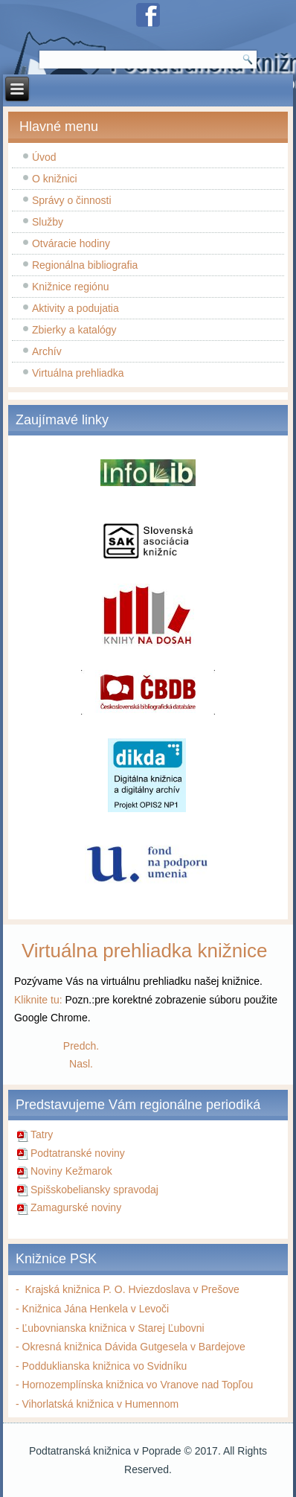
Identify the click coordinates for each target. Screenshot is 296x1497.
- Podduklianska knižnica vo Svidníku (101, 1366)
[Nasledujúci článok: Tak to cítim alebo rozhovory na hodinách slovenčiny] (81, 1064)
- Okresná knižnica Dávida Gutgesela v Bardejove (130, 1347)
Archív (47, 351)
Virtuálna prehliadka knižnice (145, 950)
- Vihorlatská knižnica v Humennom (97, 1404)
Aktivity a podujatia (75, 308)
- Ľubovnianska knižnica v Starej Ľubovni (110, 1328)
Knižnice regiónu (70, 287)
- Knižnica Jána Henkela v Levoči (92, 1309)
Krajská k (43, 1289)
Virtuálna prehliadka (78, 373)
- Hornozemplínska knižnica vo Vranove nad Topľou (134, 1385)
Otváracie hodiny (71, 243)
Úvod (44, 157)
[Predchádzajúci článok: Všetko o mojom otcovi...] (81, 1046)
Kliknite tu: (38, 1000)
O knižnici (54, 179)
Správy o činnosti (72, 200)
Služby (47, 222)
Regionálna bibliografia (85, 265)
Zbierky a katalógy (74, 330)
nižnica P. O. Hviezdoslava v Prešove (153, 1289)
